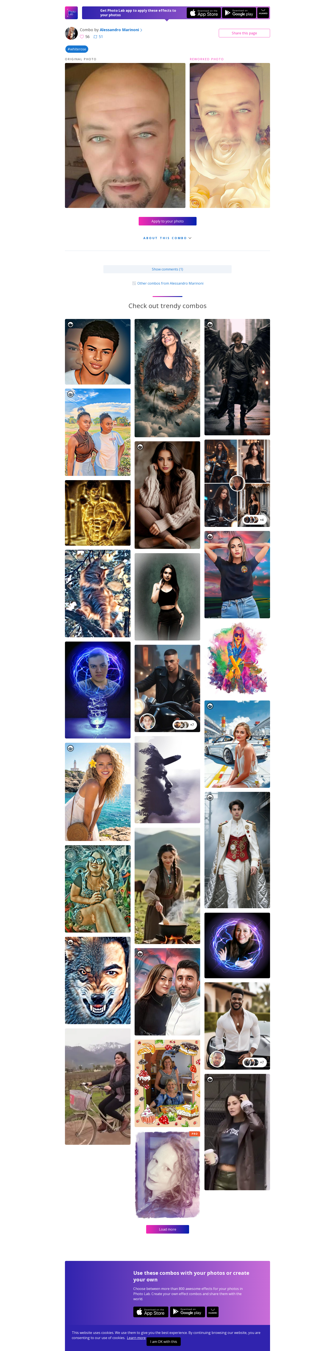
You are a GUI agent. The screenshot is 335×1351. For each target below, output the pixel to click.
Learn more (136, 1337)
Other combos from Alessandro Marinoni (167, 283)
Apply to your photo (167, 221)
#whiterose (77, 49)
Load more (167, 1229)
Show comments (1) (167, 269)
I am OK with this (163, 1341)
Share (244, 33)
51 (98, 36)
